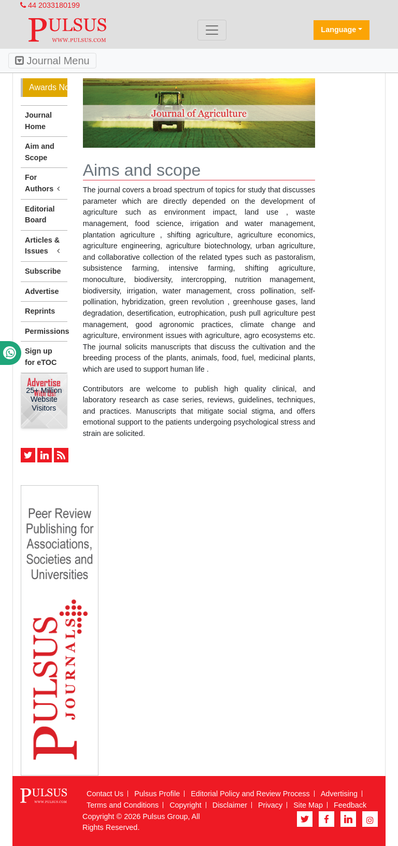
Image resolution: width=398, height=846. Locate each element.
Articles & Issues (44, 246)
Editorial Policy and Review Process (250, 793)
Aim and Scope (39, 152)
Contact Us (105, 793)
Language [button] (338, 29)
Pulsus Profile (157, 793)
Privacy (270, 805)
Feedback (350, 805)
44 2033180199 (50, 5)
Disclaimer (229, 805)
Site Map (308, 805)
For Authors (44, 183)
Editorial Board (40, 214)
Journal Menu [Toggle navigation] (52, 60)
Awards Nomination (48, 87)
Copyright (185, 805)
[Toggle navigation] (211, 30)
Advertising (339, 793)
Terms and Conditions (123, 805)
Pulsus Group (165, 816)
